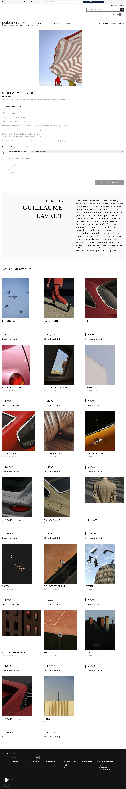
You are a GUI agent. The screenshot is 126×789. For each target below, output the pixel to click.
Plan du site (5, 786)
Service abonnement (104, 769)
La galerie (101, 766)
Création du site (7, 788)
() (117, 23)
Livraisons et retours (88, 762)
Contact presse (103, 768)
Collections (18, 25)
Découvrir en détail (10, 339)
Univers (15, 762)
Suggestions (50, 762)
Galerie (72, 2)
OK (122, 10)
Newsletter (117, 6)
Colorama (27, 25)
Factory (94, 2)
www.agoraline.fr (18, 788)
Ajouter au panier (110, 183)
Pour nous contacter (105, 762)
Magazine (50, 2)
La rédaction (102, 764)
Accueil (4, 25)
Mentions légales (7, 784)
